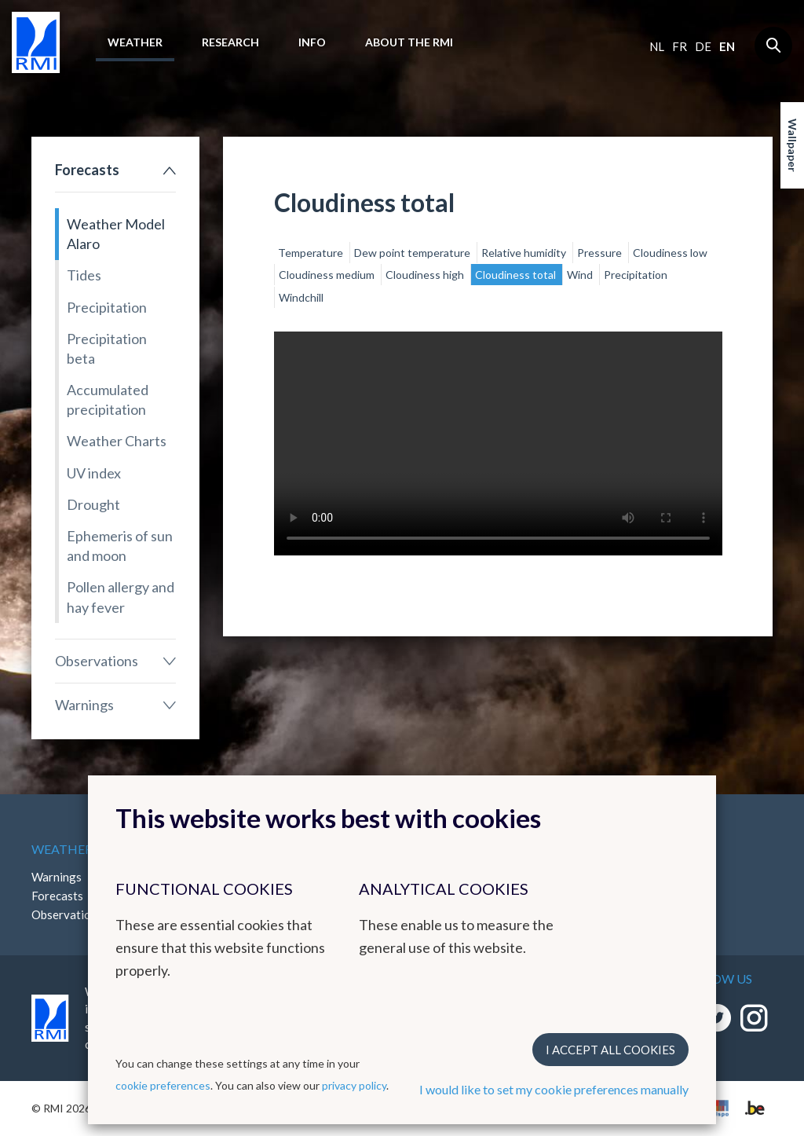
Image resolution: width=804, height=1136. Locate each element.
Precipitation (107, 307)
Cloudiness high (426, 274)
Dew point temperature (413, 252)
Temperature (311, 252)
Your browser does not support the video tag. (498, 443)
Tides (84, 275)
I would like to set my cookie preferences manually (554, 1089)
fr (679, 46)
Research (230, 42)
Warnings (84, 704)
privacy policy (354, 1085)
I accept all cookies (610, 1050)
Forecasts (87, 169)
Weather (135, 42)
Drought (93, 504)
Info (312, 42)
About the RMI (409, 42)
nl (656, 46)
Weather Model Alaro (116, 233)
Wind (581, 274)
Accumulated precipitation (107, 399)
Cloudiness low (670, 252)
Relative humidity (524, 252)
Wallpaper (792, 145)
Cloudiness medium (328, 274)
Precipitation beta (107, 348)
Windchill (301, 297)
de (703, 46)
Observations (96, 660)
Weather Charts (116, 440)
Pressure (600, 252)
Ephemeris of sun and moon (120, 545)
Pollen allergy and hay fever (120, 596)
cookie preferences (162, 1085)
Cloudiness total (516, 274)
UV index (94, 473)
